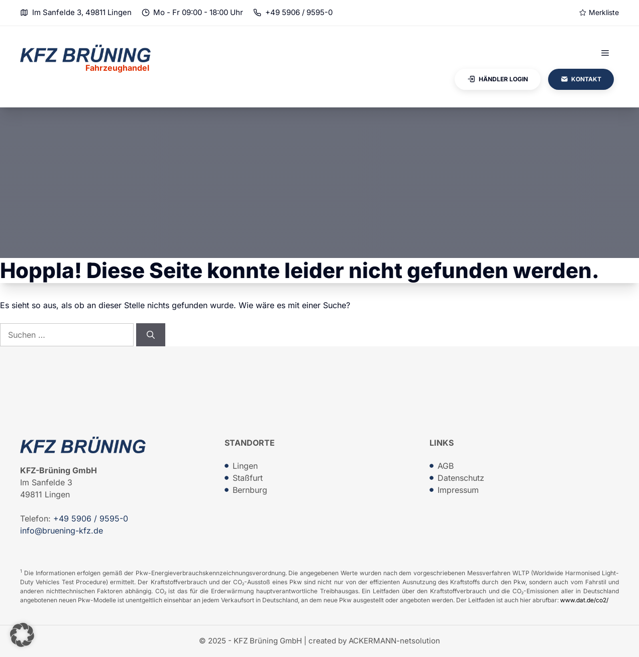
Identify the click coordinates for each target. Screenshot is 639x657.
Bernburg (250, 490)
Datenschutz (461, 478)
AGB (446, 466)
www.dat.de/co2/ (584, 600)
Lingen (245, 466)
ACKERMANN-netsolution (394, 640)
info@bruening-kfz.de (61, 530)
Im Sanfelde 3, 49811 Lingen (82, 12)
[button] (22, 635)
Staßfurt (248, 478)
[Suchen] (150, 334)
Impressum (458, 490)
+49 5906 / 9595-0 (299, 12)
